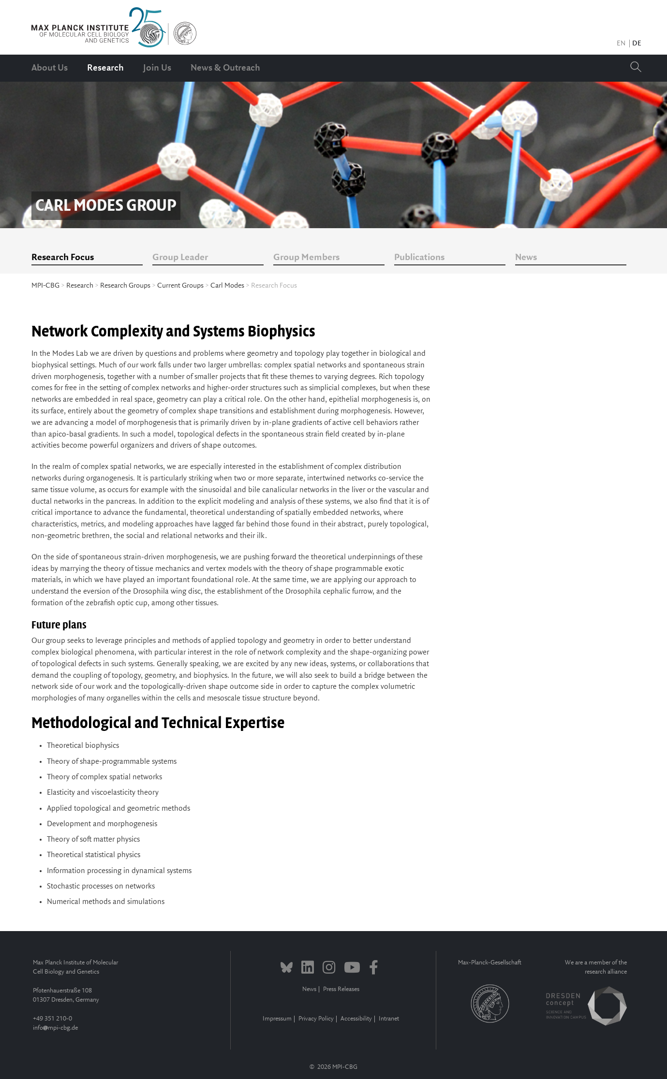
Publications (419, 257)
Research (105, 68)
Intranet (389, 1019)
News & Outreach (225, 68)
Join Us (157, 68)
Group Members (306, 257)
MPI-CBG (45, 286)
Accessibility (356, 1019)
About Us (49, 68)
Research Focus (62, 257)
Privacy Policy (316, 1019)
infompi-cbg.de (55, 1028)
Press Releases (341, 989)
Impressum (277, 1019)
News (526, 257)
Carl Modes (227, 286)
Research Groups (125, 286)
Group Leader (180, 257)
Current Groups (180, 286)
